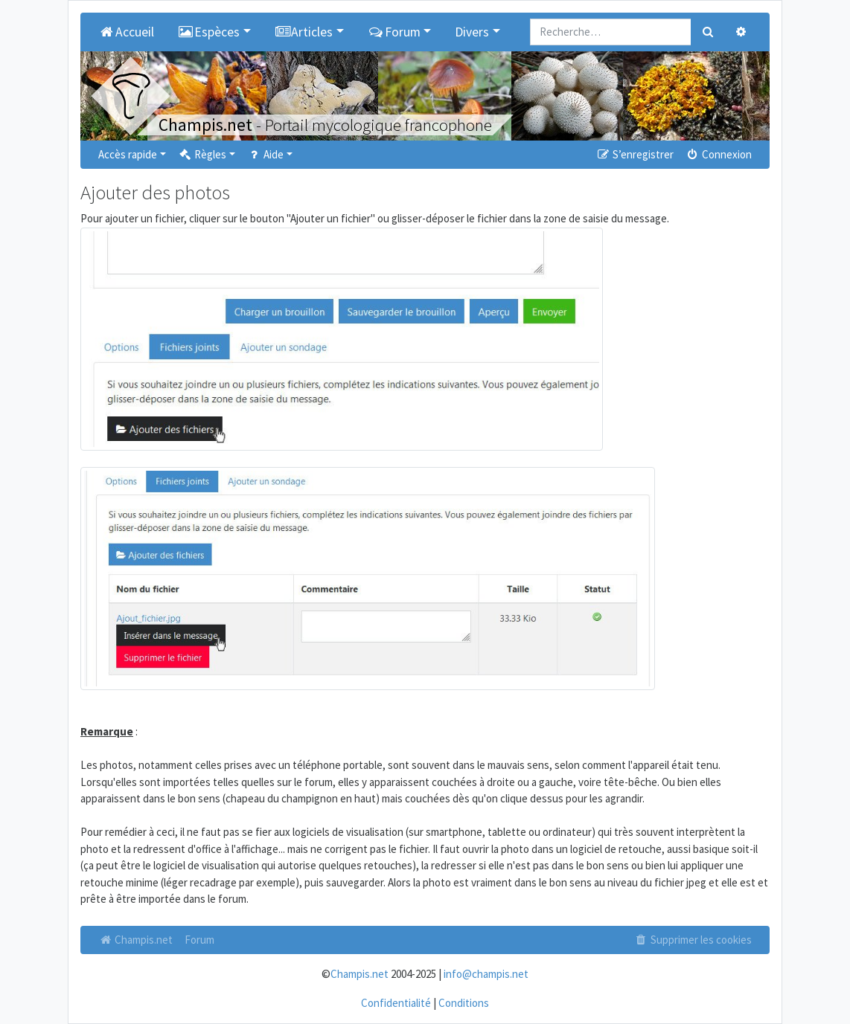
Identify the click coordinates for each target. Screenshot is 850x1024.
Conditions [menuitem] (463, 1003)
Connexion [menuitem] (719, 154)
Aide (265, 154)
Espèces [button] (209, 32)
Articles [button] (304, 32)
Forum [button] (394, 32)
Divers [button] (472, 32)
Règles (202, 154)
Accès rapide (127, 154)
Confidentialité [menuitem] (396, 1003)
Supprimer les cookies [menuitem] (693, 940)
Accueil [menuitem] (126, 32)
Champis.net (135, 940)
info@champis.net (486, 974)
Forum (199, 940)
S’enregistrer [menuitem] (634, 154)
